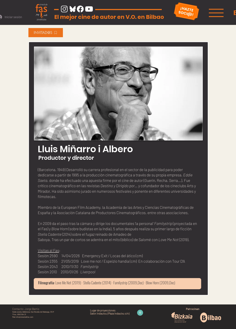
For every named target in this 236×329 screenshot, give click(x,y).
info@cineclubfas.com (24, 317)
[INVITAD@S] (45, 32)
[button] (216, 13)
